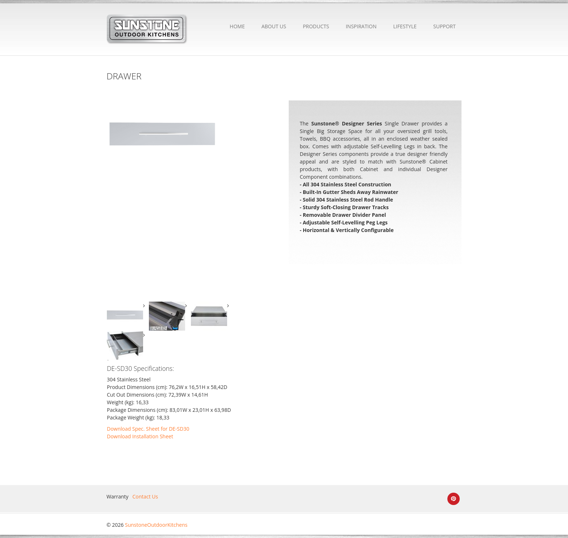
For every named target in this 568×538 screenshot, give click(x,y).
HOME (237, 26)
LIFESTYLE (405, 26)
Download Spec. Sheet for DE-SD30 (148, 428)
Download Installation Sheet (140, 436)
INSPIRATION (361, 26)
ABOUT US (274, 26)
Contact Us (145, 496)
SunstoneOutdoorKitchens (156, 524)
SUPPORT (444, 26)
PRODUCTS (316, 26)
